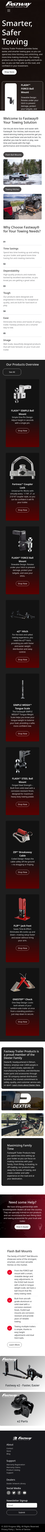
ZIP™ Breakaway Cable (22, 853)
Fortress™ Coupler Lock (22, 486)
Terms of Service (23, 1529)
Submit (22, 1512)
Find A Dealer (22, 1227)
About (9, 1444)
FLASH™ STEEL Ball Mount (22, 780)
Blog (8, 1454)
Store (8, 1451)
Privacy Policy (7, 1529)
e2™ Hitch (22, 631)
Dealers (10, 1479)
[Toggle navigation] (8, 10)
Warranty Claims (13, 1467)
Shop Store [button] (9, 72)
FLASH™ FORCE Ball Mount (22, 559)
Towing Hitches (12, 189)
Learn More (14, 1344)
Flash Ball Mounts (13, 154)
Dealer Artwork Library (16, 1483)
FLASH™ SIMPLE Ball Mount (22, 412)
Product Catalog (13, 1470)
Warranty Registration (15, 1464)
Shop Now (22, 430)
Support (11, 1460)
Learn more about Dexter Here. (26, 1085)
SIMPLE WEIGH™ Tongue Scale (22, 706)
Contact (9, 1448)
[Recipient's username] (21, 1505)
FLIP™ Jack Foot (22, 925)
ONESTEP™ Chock (22, 999)
